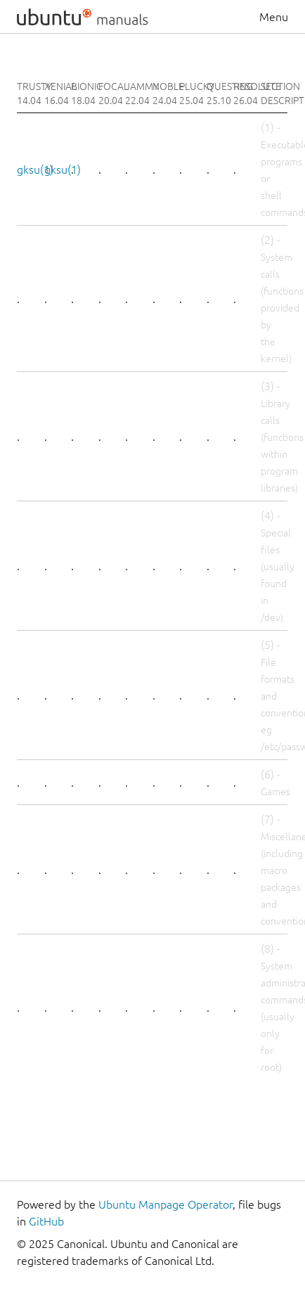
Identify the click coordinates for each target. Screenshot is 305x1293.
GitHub (46, 1221)
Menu (273, 17)
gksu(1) (35, 169)
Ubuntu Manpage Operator (165, 1204)
